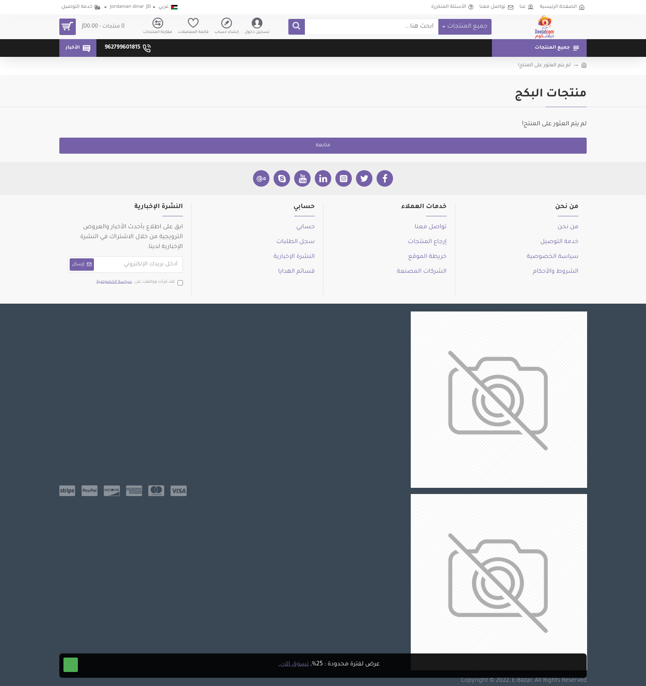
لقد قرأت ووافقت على (139, 282)
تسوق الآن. (294, 664)
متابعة (323, 145)
